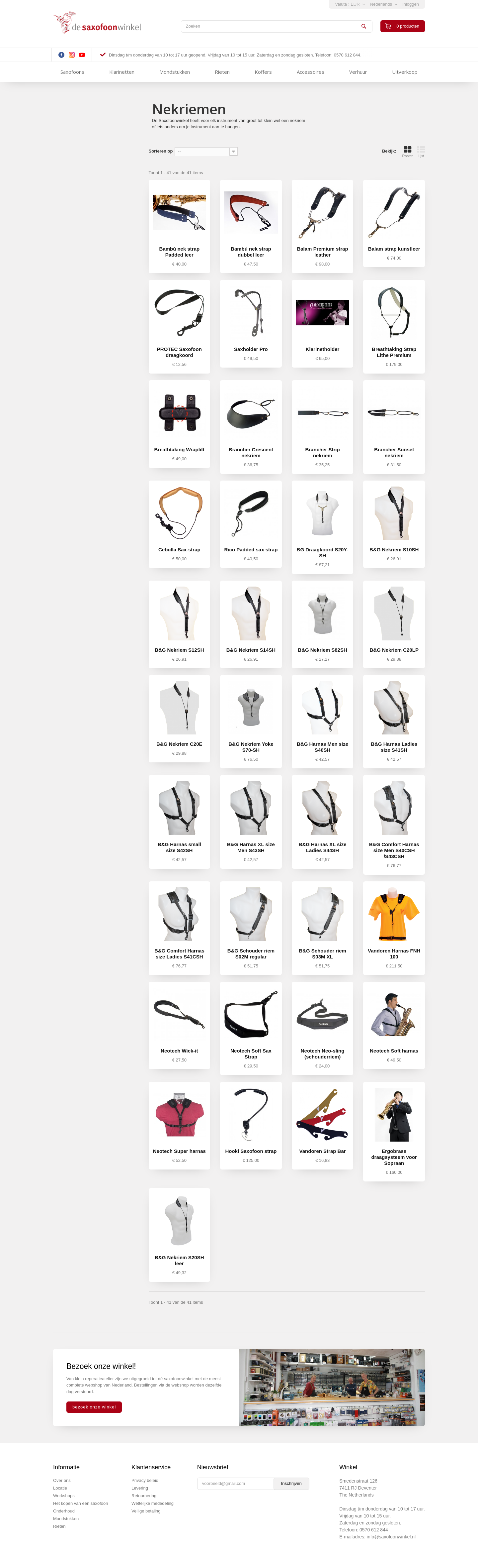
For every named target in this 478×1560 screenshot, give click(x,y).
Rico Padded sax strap (251, 549)
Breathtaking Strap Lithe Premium (394, 352)
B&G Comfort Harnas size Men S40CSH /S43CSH (394, 850)
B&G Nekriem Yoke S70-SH (250, 747)
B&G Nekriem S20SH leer (179, 1260)
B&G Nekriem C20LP (394, 650)
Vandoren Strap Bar (322, 1151)
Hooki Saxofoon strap (251, 1151)
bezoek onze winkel (94, 1406)
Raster (407, 152)
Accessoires (310, 71)
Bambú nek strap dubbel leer (251, 252)
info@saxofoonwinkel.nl (391, 1536)
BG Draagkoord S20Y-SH (323, 552)
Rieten (222, 71)
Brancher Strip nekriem (322, 452)
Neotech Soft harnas (394, 1051)
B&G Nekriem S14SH (251, 650)
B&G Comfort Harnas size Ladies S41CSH (179, 953)
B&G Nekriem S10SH (394, 549)
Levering (139, 1488)
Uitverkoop (405, 71)
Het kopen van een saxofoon (80, 1503)
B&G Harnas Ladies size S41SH (394, 747)
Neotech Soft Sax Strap (250, 1053)
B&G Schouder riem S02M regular (251, 953)
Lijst (421, 152)
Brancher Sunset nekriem (394, 452)
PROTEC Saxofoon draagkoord (179, 352)
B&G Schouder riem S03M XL (322, 953)
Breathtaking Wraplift (179, 449)
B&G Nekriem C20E (179, 744)
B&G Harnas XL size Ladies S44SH (323, 847)
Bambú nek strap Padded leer (179, 252)
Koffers (263, 71)
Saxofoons (72, 71)
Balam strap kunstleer (394, 249)
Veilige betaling (145, 1510)
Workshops (64, 1495)
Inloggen (410, 4)
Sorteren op (161, 151)
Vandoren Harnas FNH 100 (394, 953)
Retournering (143, 1495)
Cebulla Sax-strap (179, 549)
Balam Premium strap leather (322, 252)
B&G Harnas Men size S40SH (322, 747)
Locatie (60, 1488)
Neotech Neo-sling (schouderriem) (323, 1053)
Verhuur (358, 71)
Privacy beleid (144, 1480)
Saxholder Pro (251, 349)
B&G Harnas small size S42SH (179, 847)
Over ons (62, 1480)
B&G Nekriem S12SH (179, 650)
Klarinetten (121, 71)
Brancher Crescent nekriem (251, 452)
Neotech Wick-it (179, 1051)
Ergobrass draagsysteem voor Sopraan (394, 1157)
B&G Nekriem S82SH (322, 650)
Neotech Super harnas (179, 1151)
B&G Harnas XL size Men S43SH (251, 847)
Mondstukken (174, 71)
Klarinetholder (323, 349)
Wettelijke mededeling (152, 1503)
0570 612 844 (373, 1529)
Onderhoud (64, 1510)
